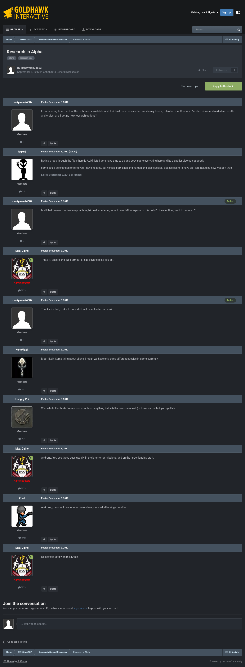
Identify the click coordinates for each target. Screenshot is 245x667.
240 (22, 537)
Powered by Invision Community (225, 661)
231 (22, 439)
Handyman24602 (31, 67)
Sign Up (226, 12)
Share (203, 70)
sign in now (81, 608)
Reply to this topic (223, 86)
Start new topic (190, 86)
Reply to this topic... (34, 623)
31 (22, 191)
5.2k (22, 290)
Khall (22, 498)
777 (22, 389)
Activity (39, 29)
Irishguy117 (22, 399)
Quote (53, 143)
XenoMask (22, 349)
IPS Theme (8, 661)
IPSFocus (22, 661)
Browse (15, 29)
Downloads (93, 29)
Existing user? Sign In (204, 12)
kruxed (22, 151)
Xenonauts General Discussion (61, 71)
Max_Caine (22, 250)
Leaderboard (66, 29)
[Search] (204, 29)
